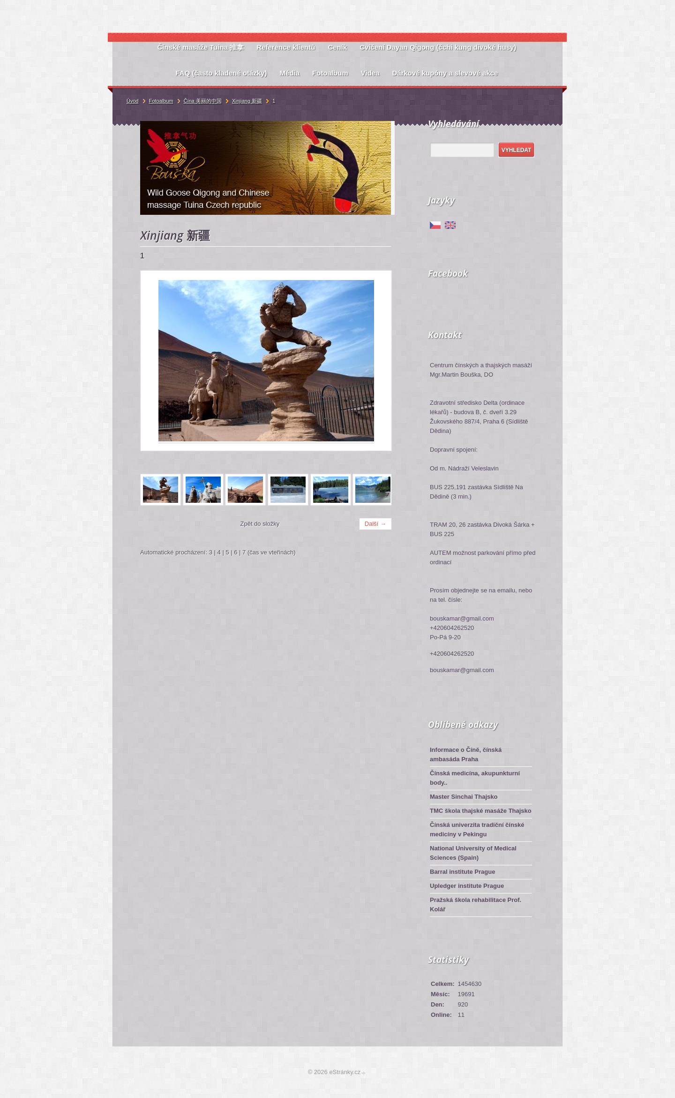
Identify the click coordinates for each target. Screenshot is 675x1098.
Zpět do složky (260, 523)
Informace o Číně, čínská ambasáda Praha (466, 754)
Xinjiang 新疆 (247, 101)
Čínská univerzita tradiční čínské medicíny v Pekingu (477, 829)
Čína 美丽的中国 (203, 101)
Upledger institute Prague (467, 885)
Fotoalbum (161, 101)
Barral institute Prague (462, 871)
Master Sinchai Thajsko (464, 796)
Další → (375, 523)
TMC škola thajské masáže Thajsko (481, 810)
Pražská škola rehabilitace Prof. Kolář (475, 904)
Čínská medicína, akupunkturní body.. (475, 778)
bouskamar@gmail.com (462, 670)
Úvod (133, 101)
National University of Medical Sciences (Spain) (473, 853)
